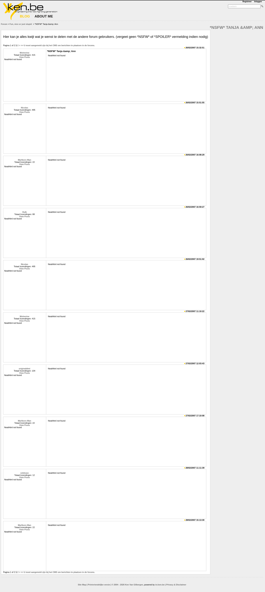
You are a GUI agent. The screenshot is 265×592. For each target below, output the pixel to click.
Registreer (247, 2)
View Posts (24, 57)
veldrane (24, 473)
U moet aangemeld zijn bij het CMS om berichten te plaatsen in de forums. (59, 45)
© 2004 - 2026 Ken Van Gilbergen (127, 585)
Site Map (82, 585)
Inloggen (258, 2)
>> (22, 45)
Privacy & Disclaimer (176, 585)
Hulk (24, 212)
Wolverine (24, 53)
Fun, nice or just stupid (21, 24)
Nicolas (24, 108)
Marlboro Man (24, 160)
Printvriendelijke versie (99, 585)
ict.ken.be (160, 585)
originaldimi (24, 368)
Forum (4, 24)
